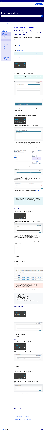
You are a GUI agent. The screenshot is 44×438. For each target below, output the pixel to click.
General (23, 23)
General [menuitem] (4, 40)
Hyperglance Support (5, 23)
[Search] (42, 16)
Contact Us (39, 4)
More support (40, 1)
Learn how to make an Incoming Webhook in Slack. (28, 365)
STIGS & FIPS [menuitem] (5, 44)
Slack (18, 48)
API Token (37, 190)
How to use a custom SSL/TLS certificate (21, 418)
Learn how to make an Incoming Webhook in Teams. (28, 396)
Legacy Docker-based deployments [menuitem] (6, 58)
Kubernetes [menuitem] (5, 50)
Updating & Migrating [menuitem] (5, 37)
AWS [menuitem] (4, 46)
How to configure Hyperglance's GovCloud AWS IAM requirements (26, 415)
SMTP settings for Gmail (25, 77)
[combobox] (21, 16)
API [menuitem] (3, 55)
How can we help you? (10, 13)
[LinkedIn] (42, 431)
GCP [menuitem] (4, 53)
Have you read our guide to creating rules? (28, 53)
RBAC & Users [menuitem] (5, 42)
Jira (17, 43)
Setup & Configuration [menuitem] (4, 34)
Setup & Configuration (15, 23)
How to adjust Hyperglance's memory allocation (23, 421)
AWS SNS (18, 45)
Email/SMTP (19, 42)
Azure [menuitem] (4, 48)
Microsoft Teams (20, 50)
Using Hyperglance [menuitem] (4, 31)
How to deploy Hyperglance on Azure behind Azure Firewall (25, 423)
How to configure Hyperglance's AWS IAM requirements (24, 412)
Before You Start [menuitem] (5, 28)
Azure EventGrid (20, 47)
